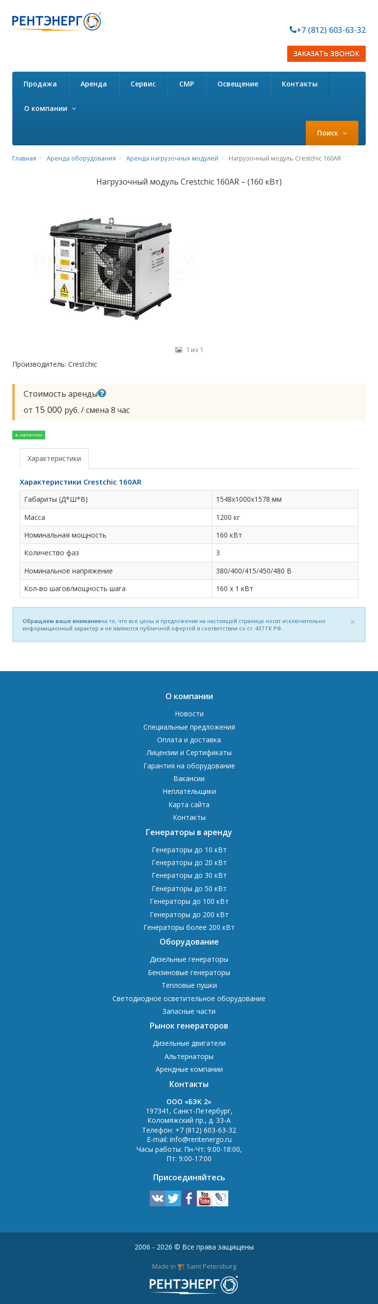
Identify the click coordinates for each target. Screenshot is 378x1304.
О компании (50, 108)
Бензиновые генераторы (189, 972)
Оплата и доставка (189, 739)
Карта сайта (189, 804)
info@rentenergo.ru (201, 1139)
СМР (186, 83)
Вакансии (189, 778)
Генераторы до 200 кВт (189, 914)
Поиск (332, 132)
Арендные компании (189, 1069)
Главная (24, 158)
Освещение (237, 83)
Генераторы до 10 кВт (189, 849)
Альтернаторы (189, 1056)
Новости (189, 713)
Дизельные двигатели (189, 1043)
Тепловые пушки (189, 985)
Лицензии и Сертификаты (189, 752)
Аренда (94, 83)
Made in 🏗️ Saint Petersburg (194, 1266)
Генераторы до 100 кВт (189, 901)
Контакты (300, 83)
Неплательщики (189, 791)
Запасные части (189, 1011)
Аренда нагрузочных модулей (172, 158)
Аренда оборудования (81, 158)
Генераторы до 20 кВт (189, 862)
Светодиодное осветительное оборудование (189, 998)
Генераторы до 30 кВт (189, 875)
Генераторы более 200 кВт (189, 927)
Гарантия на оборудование (189, 765)
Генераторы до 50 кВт (189, 888)
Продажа (40, 83)
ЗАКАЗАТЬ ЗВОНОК (326, 53)
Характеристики (54, 458)
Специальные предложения (189, 727)
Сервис (143, 83)
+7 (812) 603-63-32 (331, 30)
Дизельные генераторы (189, 959)
